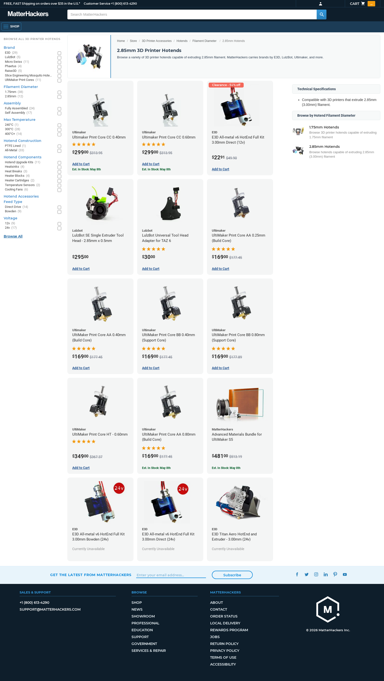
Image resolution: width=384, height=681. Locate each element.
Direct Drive (16, 207)
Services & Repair (149, 650)
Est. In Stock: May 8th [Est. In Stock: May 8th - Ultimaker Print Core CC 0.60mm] (156, 169)
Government (144, 644)
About (216, 602)
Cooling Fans (16, 189)
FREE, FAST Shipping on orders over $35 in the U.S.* (42, 3)
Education (142, 630)
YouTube (344, 574)
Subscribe (232, 575)
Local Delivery (225, 623)
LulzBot (13, 57)
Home (121, 41)
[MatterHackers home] (327, 610)
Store (133, 41)
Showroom (143, 616)
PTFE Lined (15, 146)
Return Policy (224, 644)
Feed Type (13, 202)
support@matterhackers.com (50, 609)
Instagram (316, 574)
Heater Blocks (17, 176)
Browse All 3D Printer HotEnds (32, 39)
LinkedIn (325, 574)
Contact (218, 609)
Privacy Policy (224, 650)
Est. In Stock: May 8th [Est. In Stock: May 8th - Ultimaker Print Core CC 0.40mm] (86, 169)
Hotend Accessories (21, 196)
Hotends (182, 41)
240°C (12, 125)
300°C (12, 129)
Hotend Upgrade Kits (22, 162)
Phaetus (13, 66)
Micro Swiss (17, 62)
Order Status (224, 616)
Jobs (215, 637)
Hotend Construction (22, 141)
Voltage (10, 218)
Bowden (13, 211)
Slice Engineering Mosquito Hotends (29, 75)
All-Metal (14, 150)
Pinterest (335, 574)
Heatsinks (14, 166)
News (137, 609)
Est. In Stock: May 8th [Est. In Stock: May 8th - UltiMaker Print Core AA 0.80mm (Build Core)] (156, 468)
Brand (9, 47)
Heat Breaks (16, 171)
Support (140, 637)
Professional (145, 623)
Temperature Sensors (22, 185)
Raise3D (13, 71)
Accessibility (223, 664)
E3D (11, 52)
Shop (137, 602)
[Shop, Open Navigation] (11, 26)
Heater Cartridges (20, 180)
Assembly (12, 103)
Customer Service (97, 3)
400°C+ (13, 134)
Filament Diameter (204, 41)
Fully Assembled (20, 108)
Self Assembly (18, 113)
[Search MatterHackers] (321, 14)
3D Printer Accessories (156, 41)
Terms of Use (223, 657)
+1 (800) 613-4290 (124, 3)
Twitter (306, 574)
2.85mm (14, 96)
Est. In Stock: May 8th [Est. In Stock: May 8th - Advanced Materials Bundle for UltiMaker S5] (226, 468)
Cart (362, 3)
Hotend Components (22, 157)
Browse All (13, 236)
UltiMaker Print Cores (23, 80)
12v (10, 223)
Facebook (297, 574)
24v (11, 228)
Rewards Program (229, 630)
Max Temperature (20, 119)
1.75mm (14, 92)
